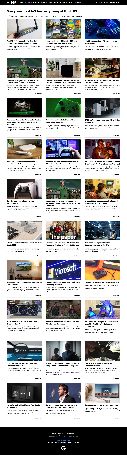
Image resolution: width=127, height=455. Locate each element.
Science (36, 2)
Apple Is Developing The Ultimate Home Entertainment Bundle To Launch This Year (63, 81)
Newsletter (114, 2)
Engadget (50, 442)
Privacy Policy (70, 433)
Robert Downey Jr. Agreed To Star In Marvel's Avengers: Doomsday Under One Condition (63, 203)
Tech (28, 2)
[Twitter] (99, 2)
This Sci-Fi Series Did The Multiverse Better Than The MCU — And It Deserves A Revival (102, 163)
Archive (61, 433)
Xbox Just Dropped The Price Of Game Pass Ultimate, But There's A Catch (61, 42)
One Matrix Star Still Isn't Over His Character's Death (98, 364)
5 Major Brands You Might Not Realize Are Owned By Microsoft (63, 283)
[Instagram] (101, 2)
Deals (70, 2)
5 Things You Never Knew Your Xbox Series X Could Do (102, 121)
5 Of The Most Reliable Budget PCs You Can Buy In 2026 (24, 244)
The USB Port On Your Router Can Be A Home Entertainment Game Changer (22, 42)
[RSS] (107, 2)
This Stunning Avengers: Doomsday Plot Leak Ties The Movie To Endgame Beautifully (101, 324)
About (54, 433)
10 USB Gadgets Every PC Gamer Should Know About (101, 42)
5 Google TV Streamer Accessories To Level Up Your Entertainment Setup (22, 163)
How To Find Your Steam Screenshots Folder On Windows (22, 364)
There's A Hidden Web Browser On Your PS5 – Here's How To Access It (62, 163)
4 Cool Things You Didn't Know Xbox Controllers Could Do (60, 121)
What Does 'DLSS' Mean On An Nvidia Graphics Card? (22, 323)
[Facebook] (96, 2)
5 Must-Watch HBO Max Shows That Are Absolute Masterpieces (62, 323)
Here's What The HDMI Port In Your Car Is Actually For (23, 406)
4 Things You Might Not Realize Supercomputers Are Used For (97, 244)
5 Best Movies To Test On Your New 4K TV (101, 405)
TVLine (63, 442)
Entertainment (46, 2)
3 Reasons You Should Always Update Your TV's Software (24, 283)
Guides (63, 2)
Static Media (55, 436)
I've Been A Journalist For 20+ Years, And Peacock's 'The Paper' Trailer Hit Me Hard (62, 244)
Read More (38, 54)
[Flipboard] (104, 2)
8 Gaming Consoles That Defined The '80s (102, 282)
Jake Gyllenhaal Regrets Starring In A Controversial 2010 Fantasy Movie (61, 406)
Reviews (78, 2)
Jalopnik (57, 442)
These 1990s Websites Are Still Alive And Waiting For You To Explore (101, 202)
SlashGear (76, 442)
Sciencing (69, 442)
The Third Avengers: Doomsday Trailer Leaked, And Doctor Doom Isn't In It (23, 81)
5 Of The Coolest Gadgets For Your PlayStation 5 (21, 202)
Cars (56, 2)
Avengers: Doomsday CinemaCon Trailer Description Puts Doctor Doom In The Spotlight (24, 122)
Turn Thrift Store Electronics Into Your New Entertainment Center (102, 81)
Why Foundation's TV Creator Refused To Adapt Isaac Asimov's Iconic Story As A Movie (62, 365)
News (22, 2)
